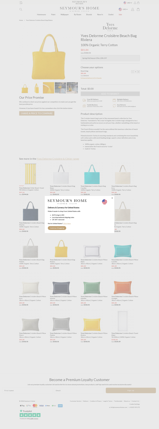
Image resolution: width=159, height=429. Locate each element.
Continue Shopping (57, 228)
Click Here (67, 223)
